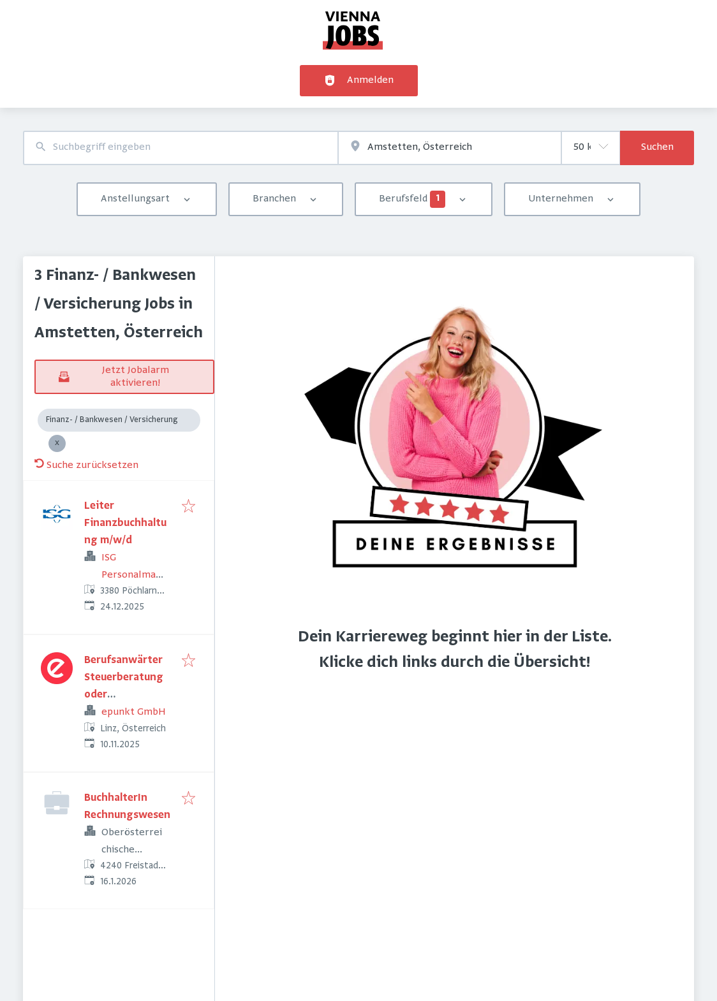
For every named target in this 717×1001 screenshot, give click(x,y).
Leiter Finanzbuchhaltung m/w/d (125, 523)
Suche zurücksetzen (86, 465)
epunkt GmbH (133, 712)
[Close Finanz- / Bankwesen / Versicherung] (57, 443)
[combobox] (180, 148)
